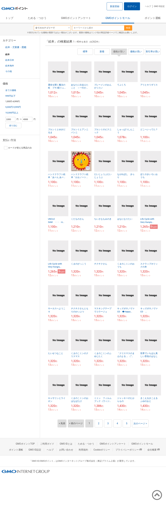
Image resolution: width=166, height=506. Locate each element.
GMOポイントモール (118, 18)
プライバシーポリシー (129, 449)
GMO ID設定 (159, 6)
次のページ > (140, 423)
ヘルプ (148, 6)
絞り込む (13, 125)
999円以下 (10, 96)
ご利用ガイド (47, 443)
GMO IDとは (66, 443)
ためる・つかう (37, 18)
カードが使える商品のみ (18, 147)
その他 (8, 71)
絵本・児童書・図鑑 (15, 47)
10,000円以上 (11, 112)
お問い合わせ (66, 449)
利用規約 (83, 449)
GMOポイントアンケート (76, 18)
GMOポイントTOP (25, 443)
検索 (128, 28)
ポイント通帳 (153, 18)
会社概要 (153, 449)
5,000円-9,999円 (13, 107)
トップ (9, 18)
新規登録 (114, 6)
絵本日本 (9, 60)
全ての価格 (10, 90)
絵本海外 (9, 65)
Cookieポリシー (102, 449)
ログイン (132, 6)
